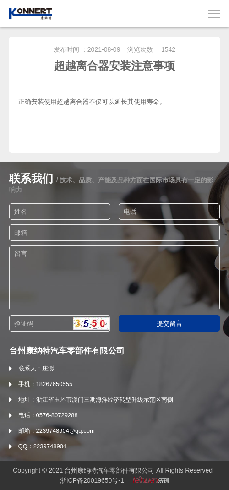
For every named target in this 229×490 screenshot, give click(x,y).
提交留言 (169, 323)
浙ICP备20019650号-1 (92, 480)
